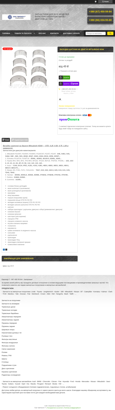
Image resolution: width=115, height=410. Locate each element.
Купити (66, 77)
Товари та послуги (22, 33)
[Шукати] (110, 33)
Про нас (42, 33)
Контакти (54, 33)
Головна (6, 33)
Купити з (71, 84)
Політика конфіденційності (72, 408)
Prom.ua (68, 406)
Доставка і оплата (71, 33)
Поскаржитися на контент (55, 408)
